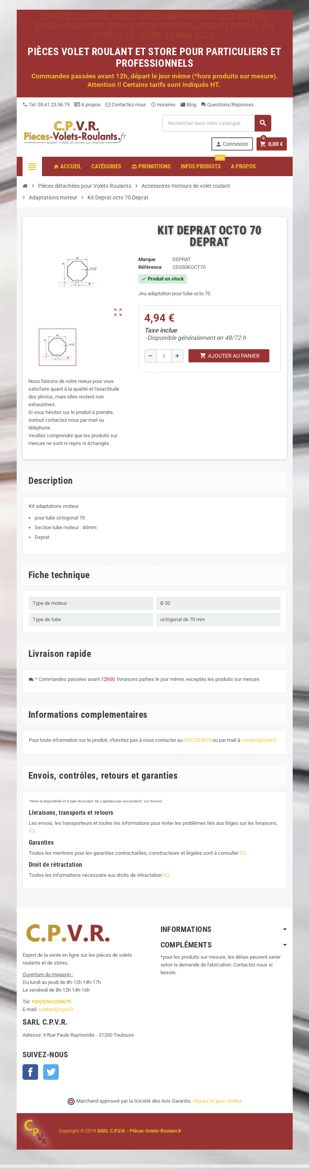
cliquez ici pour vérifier (217, 1101)
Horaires (163, 104)
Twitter (51, 1072)
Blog (188, 104)
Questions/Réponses (227, 104)
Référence (150, 267)
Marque (146, 259)
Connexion (231, 144)
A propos (87, 104)
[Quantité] (163, 356)
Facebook (30, 1072)
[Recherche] (216, 123)
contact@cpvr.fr (258, 740)
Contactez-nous (125, 104)
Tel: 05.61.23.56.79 (46, 104)
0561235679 (197, 740)
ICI (32, 831)
